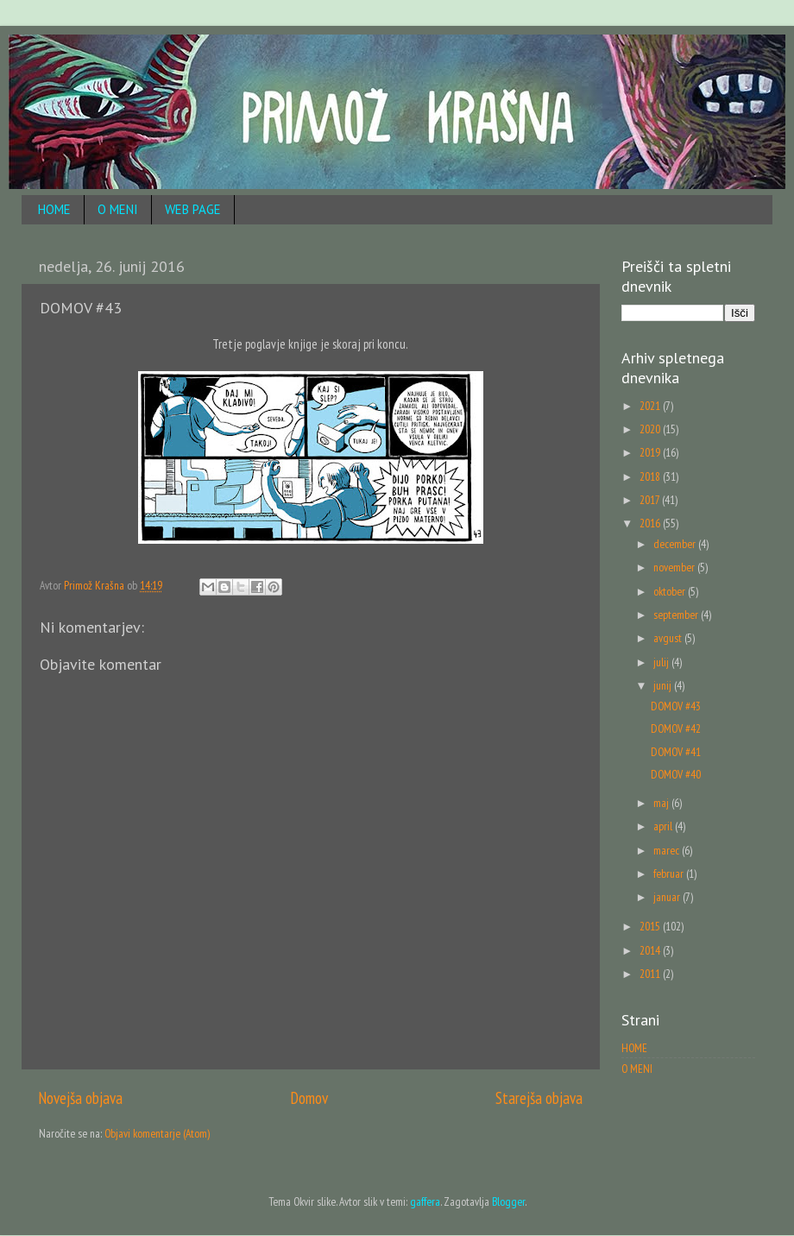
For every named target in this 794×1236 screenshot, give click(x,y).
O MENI (118, 209)
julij (662, 662)
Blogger (508, 1201)
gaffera (425, 1201)
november (675, 567)
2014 (651, 950)
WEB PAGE (193, 209)
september (677, 614)
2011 (651, 973)
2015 (651, 926)
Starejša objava (539, 1098)
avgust (668, 638)
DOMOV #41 (676, 752)
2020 (651, 429)
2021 (651, 405)
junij (663, 685)
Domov (309, 1098)
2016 (651, 523)
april (664, 826)
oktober (670, 591)
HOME (54, 209)
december (675, 544)
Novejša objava (81, 1098)
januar (668, 897)
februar (669, 873)
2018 (651, 476)
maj (662, 802)
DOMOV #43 (676, 706)
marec (667, 850)
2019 (651, 452)
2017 (651, 500)
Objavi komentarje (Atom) (157, 1133)
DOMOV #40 (676, 774)
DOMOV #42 (676, 728)
